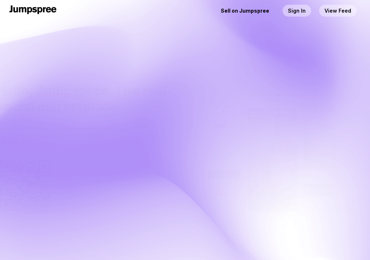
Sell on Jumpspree (245, 11)
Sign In (297, 11)
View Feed (337, 11)
